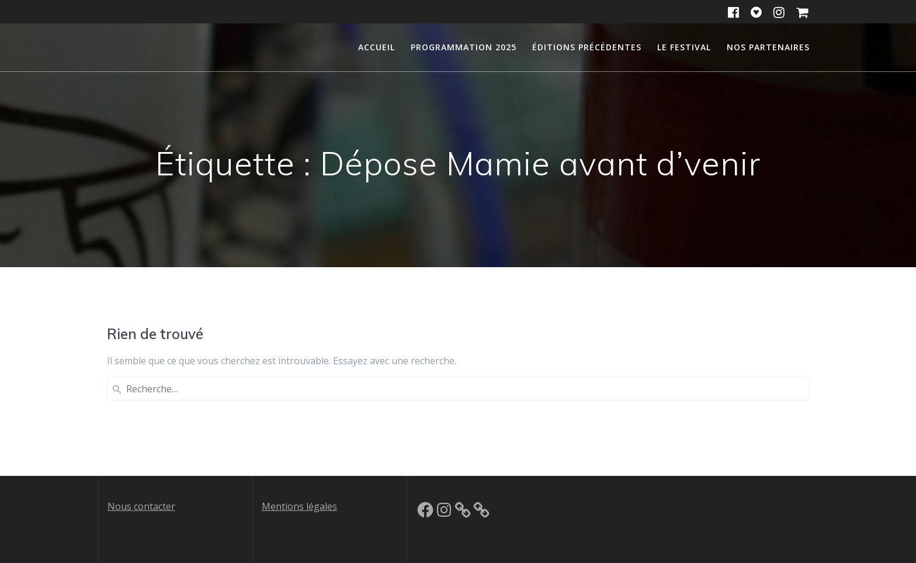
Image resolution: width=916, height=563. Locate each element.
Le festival (684, 47)
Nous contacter (141, 506)
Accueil (376, 47)
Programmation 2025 (463, 47)
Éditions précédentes (586, 47)
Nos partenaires (768, 47)
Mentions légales (299, 506)
